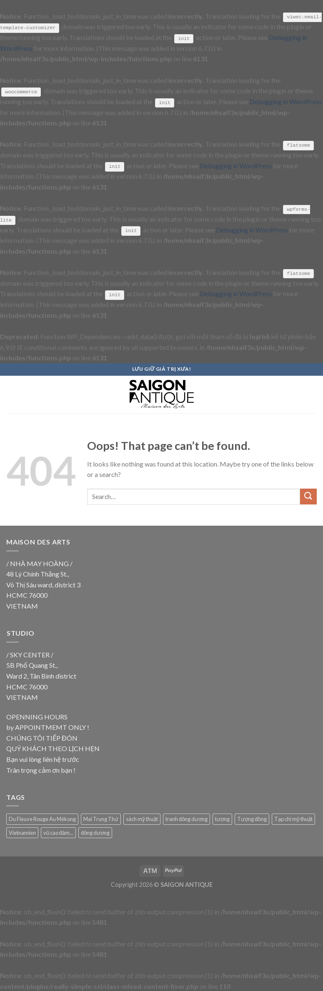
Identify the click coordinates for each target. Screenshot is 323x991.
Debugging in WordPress (286, 101)
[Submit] (308, 496)
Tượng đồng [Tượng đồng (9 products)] (252, 818)
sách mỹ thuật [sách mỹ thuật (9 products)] (142, 818)
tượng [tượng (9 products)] (222, 818)
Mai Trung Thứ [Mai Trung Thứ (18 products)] (100, 818)
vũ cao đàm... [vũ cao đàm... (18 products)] (58, 832)
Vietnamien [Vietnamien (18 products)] (22, 832)
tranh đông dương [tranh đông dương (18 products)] (186, 818)
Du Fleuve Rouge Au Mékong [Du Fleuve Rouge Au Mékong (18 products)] (42, 818)
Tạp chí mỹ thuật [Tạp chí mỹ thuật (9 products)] (293, 818)
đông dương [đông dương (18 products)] (95, 832)
